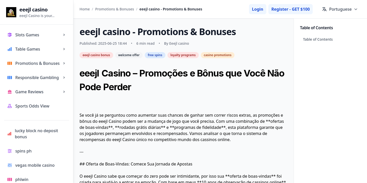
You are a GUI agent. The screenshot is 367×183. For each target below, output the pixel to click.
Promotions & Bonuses (114, 9)
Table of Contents (318, 39)
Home (85, 9)
